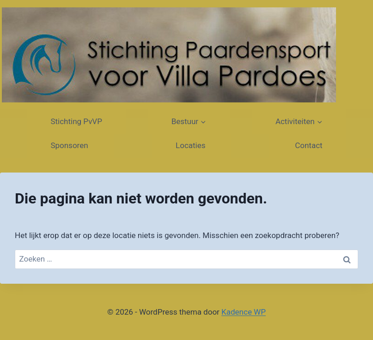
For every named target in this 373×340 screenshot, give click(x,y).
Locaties (192, 145)
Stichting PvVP (76, 121)
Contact (308, 145)
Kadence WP (243, 311)
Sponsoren (70, 145)
